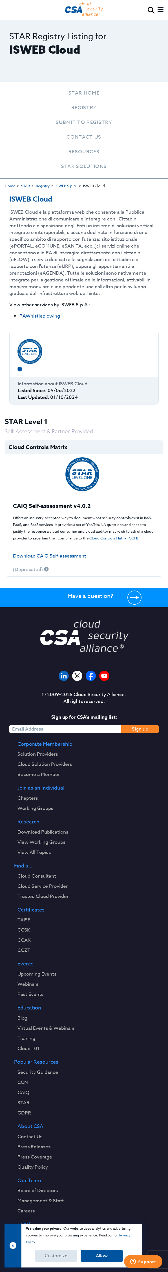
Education (29, 1008)
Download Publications (42, 832)
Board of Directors (37, 1190)
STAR (25, 185)
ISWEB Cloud (30, 199)
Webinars (27, 984)
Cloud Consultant (36, 876)
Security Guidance (37, 1072)
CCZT (23, 950)
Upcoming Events (36, 974)
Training (26, 1038)
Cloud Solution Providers (44, 764)
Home (10, 185)
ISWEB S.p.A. (66, 185)
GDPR (24, 1113)
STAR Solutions (84, 166)
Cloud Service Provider (42, 886)
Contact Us (84, 137)
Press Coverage (34, 1157)
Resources (84, 151)
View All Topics (34, 852)
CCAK (24, 940)
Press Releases (33, 1147)
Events (25, 964)
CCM (22, 1082)
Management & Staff (40, 1200)
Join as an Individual (40, 788)
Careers (26, 1211)
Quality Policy (32, 1167)
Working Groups (35, 808)
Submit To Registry (84, 122)
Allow (102, 1256)
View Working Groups (41, 842)
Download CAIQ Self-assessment (49, 555)
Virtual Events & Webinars (45, 1028)
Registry (84, 107)
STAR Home (84, 93)
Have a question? (90, 596)
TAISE (23, 920)
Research (28, 822)
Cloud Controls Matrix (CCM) (113, 538)
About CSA (30, 1126)
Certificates (31, 910)
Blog (22, 1018)
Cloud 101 (28, 1048)
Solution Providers (37, 754)
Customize (56, 1256)
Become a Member (38, 774)
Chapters (27, 798)
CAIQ (23, 1092)
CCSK (23, 930)
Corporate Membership (44, 744)
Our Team (29, 1180)
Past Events (30, 994)
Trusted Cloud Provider (42, 896)
